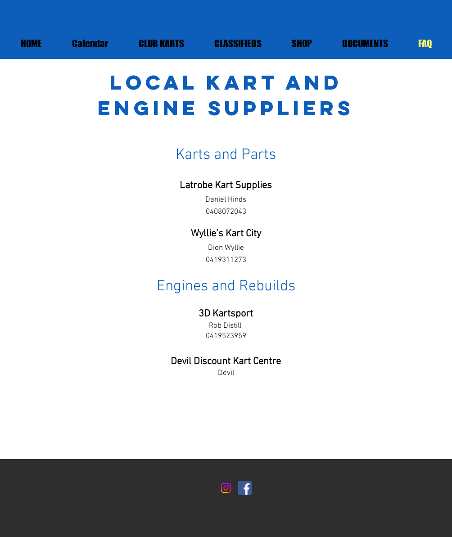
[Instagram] (226, 488)
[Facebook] (245, 488)
